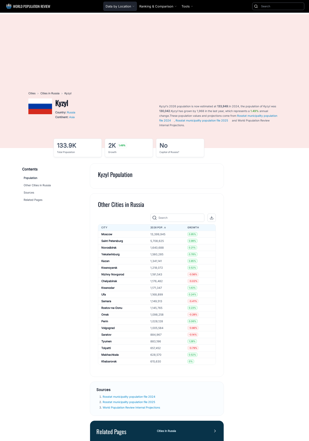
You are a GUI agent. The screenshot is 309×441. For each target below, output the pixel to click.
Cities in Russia (50, 93)
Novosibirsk (108, 247)
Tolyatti (106, 348)
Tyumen (106, 341)
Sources (29, 192)
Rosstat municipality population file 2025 (202, 120)
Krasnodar (107, 287)
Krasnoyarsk (109, 267)
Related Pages (33, 199)
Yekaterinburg (110, 254)
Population (30, 178)
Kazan (105, 261)
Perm (104, 321)
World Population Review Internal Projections (131, 407)
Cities (31, 93)
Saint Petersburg (112, 241)
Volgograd (108, 328)
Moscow (106, 234)
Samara (106, 301)
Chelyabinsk (109, 281)
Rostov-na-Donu (111, 307)
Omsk (105, 314)
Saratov (106, 334)
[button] (212, 218)
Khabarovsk (109, 361)
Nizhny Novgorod (112, 274)
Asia (72, 117)
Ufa (103, 294)
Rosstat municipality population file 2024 (129, 396)
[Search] (282, 6)
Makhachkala (110, 354)
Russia (71, 112)
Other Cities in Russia (37, 185)
